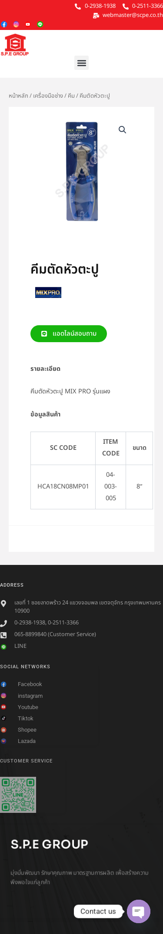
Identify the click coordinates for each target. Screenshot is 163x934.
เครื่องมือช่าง (48, 96)
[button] (81, 63)
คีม (71, 96)
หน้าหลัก (18, 96)
